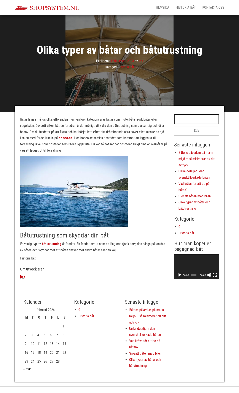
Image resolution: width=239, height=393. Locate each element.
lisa (141, 61)
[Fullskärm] (215, 275)
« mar (27, 369)
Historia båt (186, 7)
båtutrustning (51, 244)
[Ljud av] (209, 275)
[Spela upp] (180, 275)
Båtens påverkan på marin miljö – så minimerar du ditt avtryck (196, 159)
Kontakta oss (213, 7)
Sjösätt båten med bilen (194, 196)
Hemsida (162, 7)
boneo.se (66, 138)
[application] (196, 267)
